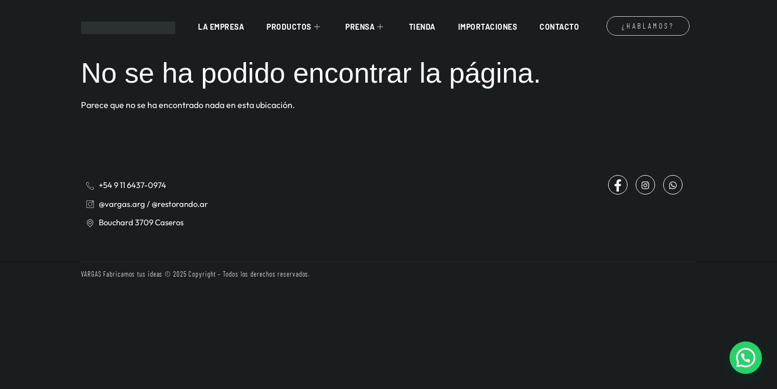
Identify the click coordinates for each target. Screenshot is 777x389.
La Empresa (221, 26)
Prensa (365, 26)
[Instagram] (645, 184)
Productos (295, 26)
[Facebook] (618, 184)
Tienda (422, 26)
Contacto (559, 26)
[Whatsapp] (673, 184)
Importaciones (487, 26)
